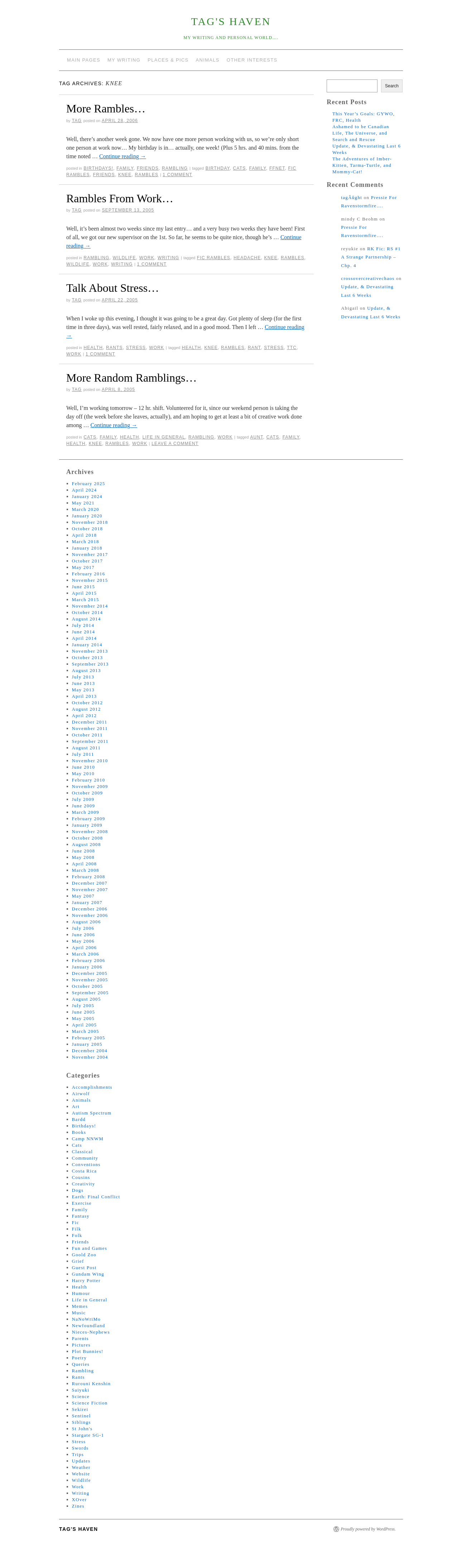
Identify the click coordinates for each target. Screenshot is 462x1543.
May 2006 (83, 941)
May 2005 (83, 1018)
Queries (81, 1364)
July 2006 (83, 928)
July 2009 (83, 799)
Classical (82, 1151)
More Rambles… (105, 108)
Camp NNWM (88, 1138)
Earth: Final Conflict (96, 1196)
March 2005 (85, 1031)
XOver (79, 1499)
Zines (78, 1506)
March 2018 (85, 541)
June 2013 (83, 683)
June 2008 (83, 850)
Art (76, 1106)
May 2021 (83, 503)
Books (79, 1132)
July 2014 (83, 625)
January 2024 (87, 496)
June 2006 (83, 934)
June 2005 (83, 1012)
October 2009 (87, 792)
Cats (89, 437)
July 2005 (83, 1005)
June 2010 (83, 767)
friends (104, 174)
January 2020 (87, 515)
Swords (80, 1448)
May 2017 (83, 567)
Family (124, 168)
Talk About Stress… (112, 287)
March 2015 (85, 599)
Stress (136, 347)
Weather (81, 1467)
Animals (208, 60)
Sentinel (81, 1415)
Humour (81, 1293)
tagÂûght (351, 197)
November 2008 (90, 831)
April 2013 (84, 696)
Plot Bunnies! (88, 1351)
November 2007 (90, 889)
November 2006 (90, 915)
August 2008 (86, 844)
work (100, 264)
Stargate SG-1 (88, 1435)
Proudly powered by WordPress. (368, 1529)
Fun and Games (89, 1248)
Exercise (82, 1203)
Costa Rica (84, 1171)
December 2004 (90, 1050)
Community (85, 1158)
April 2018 (84, 535)
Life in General (164, 437)
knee (124, 174)
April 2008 (84, 863)
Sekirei (80, 1409)
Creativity (83, 1183)
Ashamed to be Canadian (360, 126)
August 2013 (86, 670)
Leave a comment (174, 443)
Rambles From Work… (119, 198)
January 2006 (87, 966)
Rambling (175, 168)
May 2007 (83, 896)
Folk (77, 1235)
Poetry (79, 1357)
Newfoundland (88, 1325)
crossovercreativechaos (367, 278)
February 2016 (88, 573)
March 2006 (85, 954)
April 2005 (84, 1024)
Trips (78, 1454)
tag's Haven (231, 21)
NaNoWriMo (86, 1319)
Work (146, 257)
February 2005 (88, 1037)
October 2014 (87, 612)
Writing (168, 257)
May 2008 (83, 857)
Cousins (81, 1177)
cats (239, 168)
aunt (256, 437)
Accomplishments (92, 1087)
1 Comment (177, 174)
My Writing (123, 60)
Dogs (78, 1190)
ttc (292, 347)
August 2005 (86, 999)
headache (247, 257)
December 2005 (90, 973)
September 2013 (90, 664)
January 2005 (87, 1044)
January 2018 (87, 548)
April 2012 (84, 715)
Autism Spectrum (92, 1113)
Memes (80, 1306)
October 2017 (87, 560)
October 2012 (87, 702)
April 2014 (84, 638)
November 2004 (90, 1057)
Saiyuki (81, 1390)
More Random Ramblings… (131, 377)
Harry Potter (86, 1280)
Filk (76, 1229)
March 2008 (85, 870)
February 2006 (88, 960)
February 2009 (88, 818)
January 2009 (87, 825)
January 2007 (87, 902)
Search (392, 85)
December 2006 (90, 908)
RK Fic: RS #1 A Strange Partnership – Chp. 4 (371, 257)
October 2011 (87, 734)
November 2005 (90, 979)
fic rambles (213, 257)
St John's (82, 1428)
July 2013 (83, 676)
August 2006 (86, 921)
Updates (81, 1461)
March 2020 (85, 509)
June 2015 (83, 586)
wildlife (78, 264)
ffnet (277, 168)
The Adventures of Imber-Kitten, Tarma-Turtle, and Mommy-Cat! (362, 165)
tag (77, 120)
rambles (147, 174)
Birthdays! (98, 168)
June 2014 (83, 631)
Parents (80, 1338)
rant (254, 347)
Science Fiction (90, 1403)
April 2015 (84, 593)
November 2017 (90, 554)
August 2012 (86, 709)
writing (122, 264)
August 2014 (86, 618)
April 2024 (84, 490)
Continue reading (122, 156)
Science (81, 1396)
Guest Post (84, 1267)
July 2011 (83, 754)
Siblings (81, 1422)
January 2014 (87, 644)
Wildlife (124, 257)
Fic (76, 1222)
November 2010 (90, 760)
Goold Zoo (84, 1254)
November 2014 (90, 606)
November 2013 (90, 651)
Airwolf (81, 1093)
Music (79, 1312)
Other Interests (252, 60)
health (191, 347)
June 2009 (83, 805)
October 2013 (87, 657)
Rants (114, 347)
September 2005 (90, 992)
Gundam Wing (88, 1274)
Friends (148, 168)
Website (81, 1473)
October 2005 (87, 986)
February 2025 (88, 483)
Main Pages (83, 60)
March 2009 (85, 812)
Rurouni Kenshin (91, 1383)
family (257, 168)
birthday (218, 168)
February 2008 (88, 876)
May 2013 (83, 689)
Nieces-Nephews (91, 1332)
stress (274, 347)
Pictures (81, 1345)
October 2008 (87, 838)
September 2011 (90, 741)
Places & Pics (168, 60)
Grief (78, 1261)
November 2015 (90, 580)
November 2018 (90, 522)
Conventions (86, 1164)
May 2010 (83, 773)
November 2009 (90, 786)
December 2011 (89, 722)
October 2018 (87, 528)
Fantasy (81, 1216)
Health (93, 347)
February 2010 (88, 780)
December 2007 (90, 883)
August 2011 (86, 747)
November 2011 (90, 728)
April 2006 (84, 947)
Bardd (79, 1119)
